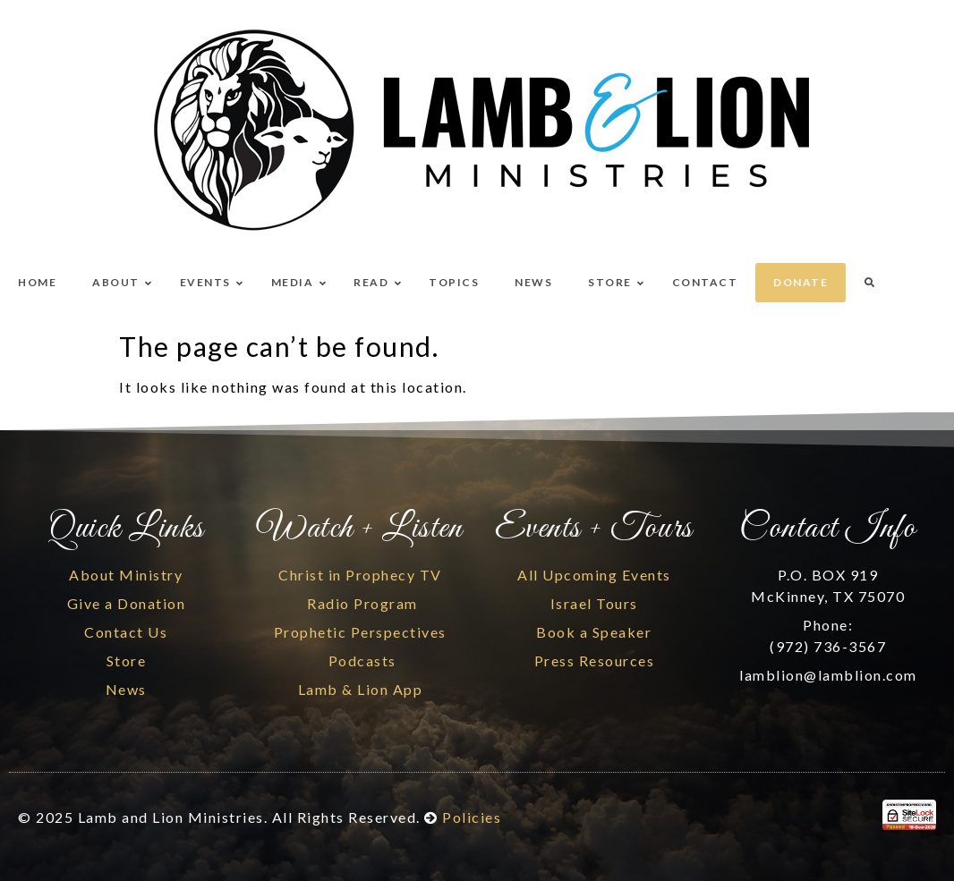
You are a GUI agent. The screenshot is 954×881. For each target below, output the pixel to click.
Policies (471, 817)
